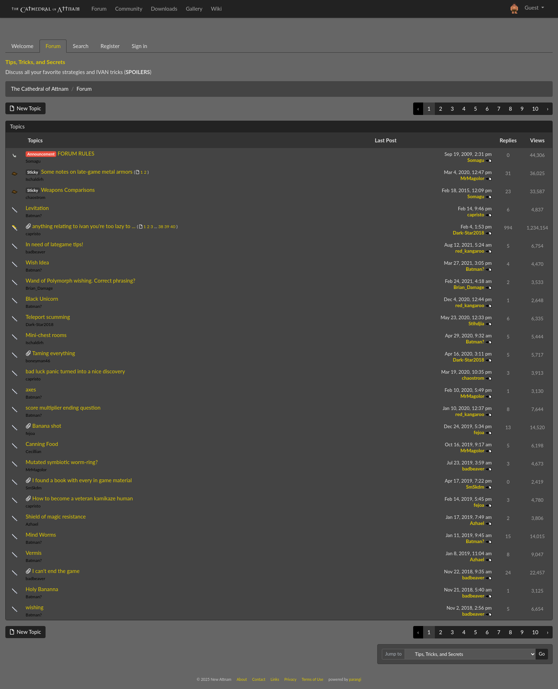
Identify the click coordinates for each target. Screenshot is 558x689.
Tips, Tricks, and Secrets (35, 61)
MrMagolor (472, 178)
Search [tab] (80, 46)
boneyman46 (38, 360)
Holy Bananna (42, 589)
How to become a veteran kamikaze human (82, 498)
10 (535, 108)
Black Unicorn (42, 298)
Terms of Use (312, 679)
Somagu (33, 161)
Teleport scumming (48, 317)
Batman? (34, 215)
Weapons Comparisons (68, 189)
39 (166, 226)
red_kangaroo (470, 251)
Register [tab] (110, 46)
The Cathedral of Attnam (39, 88)
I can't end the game (56, 571)
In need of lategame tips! (54, 244)
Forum (84, 88)
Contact (258, 679)
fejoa (30, 433)
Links (274, 679)
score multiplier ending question (63, 407)
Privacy (290, 679)
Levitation (37, 208)
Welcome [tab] (22, 46)
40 (172, 226)
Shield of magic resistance (56, 516)
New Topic (25, 108)
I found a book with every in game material (82, 480)
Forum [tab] (53, 46)
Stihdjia (476, 323)
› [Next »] (547, 108)
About (242, 679)
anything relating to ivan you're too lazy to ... (84, 226)
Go (542, 654)
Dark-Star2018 (469, 233)
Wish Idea (37, 262)
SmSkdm (34, 487)
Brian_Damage (39, 288)
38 (160, 226)
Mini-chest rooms (46, 335)
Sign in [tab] (139, 46)
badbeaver (35, 251)
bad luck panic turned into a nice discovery (75, 371)
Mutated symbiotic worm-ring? (62, 462)
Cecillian (33, 451)
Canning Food (42, 444)
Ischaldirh (34, 179)
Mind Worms (41, 534)
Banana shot (46, 425)
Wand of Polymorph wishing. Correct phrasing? (80, 280)
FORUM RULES (76, 153)
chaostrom (36, 197)
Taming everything (53, 353)
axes (31, 389)
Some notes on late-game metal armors (86, 171)
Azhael (32, 524)
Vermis (34, 552)
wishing (34, 607)
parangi (355, 679)
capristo (476, 214)
